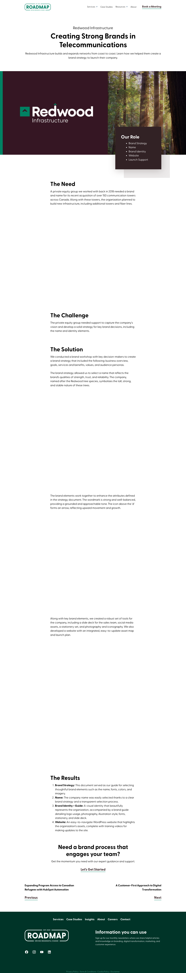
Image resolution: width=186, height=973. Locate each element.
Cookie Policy (103, 972)
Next (157, 898)
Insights (89, 919)
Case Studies (106, 6)
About (133, 6)
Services (58, 919)
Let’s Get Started (93, 870)
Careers (113, 919)
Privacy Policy (72, 972)
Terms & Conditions (88, 972)
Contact (125, 919)
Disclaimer (115, 972)
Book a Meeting (151, 6)
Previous (31, 898)
